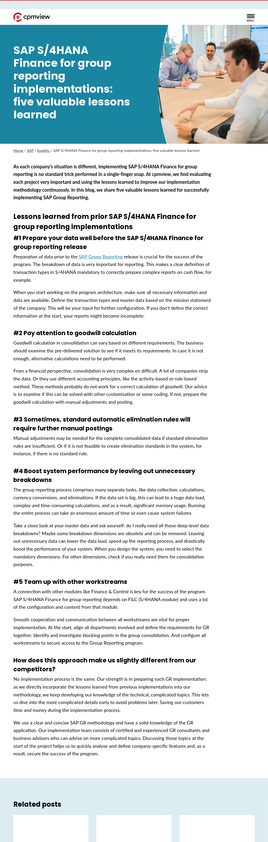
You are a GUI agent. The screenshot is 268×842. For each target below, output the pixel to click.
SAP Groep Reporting (101, 256)
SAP (30, 150)
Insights (43, 150)
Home (18, 150)
